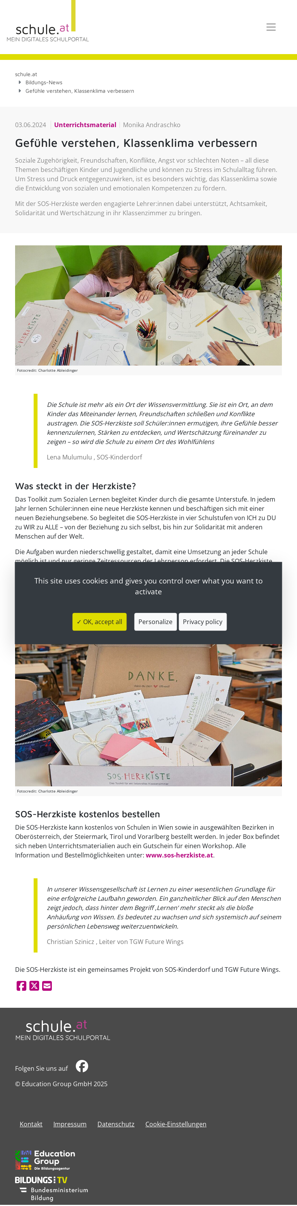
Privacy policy (202, 621)
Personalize (155, 621)
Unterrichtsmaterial (85, 125)
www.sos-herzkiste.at (179, 855)
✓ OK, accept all (99, 621)
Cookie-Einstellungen (176, 1124)
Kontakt (31, 1124)
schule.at (26, 74)
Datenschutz (116, 1124)
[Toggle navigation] (271, 27)
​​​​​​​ (82, 1068)
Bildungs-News (44, 82)
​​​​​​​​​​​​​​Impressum (70, 1124)
